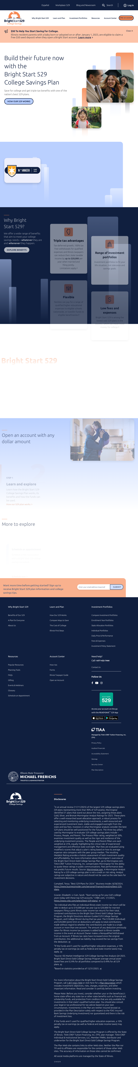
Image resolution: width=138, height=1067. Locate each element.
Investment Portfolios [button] (78, 18)
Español (45, 5)
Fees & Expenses (98, 641)
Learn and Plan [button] (59, 18)
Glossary (11, 690)
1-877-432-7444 (102, 661)
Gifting (11, 680)
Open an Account (126, 18)
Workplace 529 (63, 5)
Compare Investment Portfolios (105, 615)
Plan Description (97, 770)
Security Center (97, 764)
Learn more (84, 37)
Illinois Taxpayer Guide (59, 675)
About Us (12, 625)
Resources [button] (96, 18)
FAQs (10, 675)
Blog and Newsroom (86, 5)
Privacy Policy (96, 743)
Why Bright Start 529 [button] (40, 18)
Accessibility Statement (100, 754)
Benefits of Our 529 (16, 615)
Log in (129, 5)
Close (128, 31)
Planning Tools (14, 670)
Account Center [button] (110, 18)
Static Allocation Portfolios (102, 625)
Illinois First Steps (57, 631)
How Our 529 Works (18, 101)
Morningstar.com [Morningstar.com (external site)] (95, 869)
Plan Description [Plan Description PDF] (107, 983)
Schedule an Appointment (19, 696)
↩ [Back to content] (100, 900)
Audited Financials (98, 748)
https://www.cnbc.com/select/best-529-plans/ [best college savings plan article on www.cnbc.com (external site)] (76, 900)
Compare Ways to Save (59, 620)
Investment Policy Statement (103, 646)
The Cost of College (58, 625)
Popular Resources (16, 665)
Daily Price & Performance (102, 636)
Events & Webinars (16, 685)
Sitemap (94, 759)
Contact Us (96, 667)
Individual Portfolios (100, 631)
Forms (52, 670)
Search (107, 5)
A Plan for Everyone (16, 620)
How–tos (53, 665)
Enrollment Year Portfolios (102, 620)
